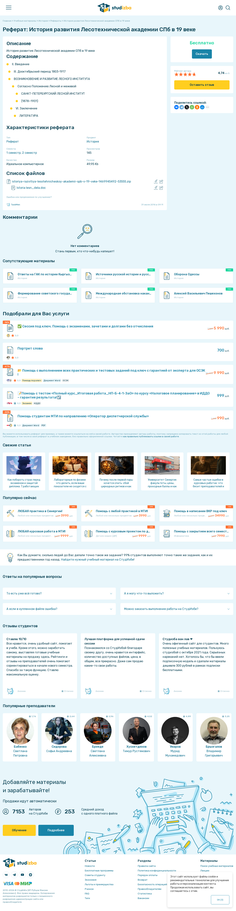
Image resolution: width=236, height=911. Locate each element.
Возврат (143, 879)
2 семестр (29, 153)
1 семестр (13, 153)
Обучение (19, 830)
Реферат (12, 141)
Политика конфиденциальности (157, 870)
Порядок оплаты (147, 875)
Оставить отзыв (202, 85)
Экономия (90, 879)
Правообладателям (149, 889)
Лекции (204, 870)
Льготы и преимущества (99, 884)
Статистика (145, 893)
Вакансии (143, 898)
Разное (89, 889)
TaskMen (13, 204)
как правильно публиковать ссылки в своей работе (151, 436)
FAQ (87, 893)
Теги (87, 898)
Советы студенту (95, 875)
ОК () (220, 899)
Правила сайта (147, 866)
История (93, 141)
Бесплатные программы (99, 870)
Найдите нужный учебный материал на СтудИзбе (97, 559)
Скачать (202, 54)
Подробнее (56, 830)
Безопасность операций (152, 884)
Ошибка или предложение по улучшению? (29, 197)
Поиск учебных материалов (216, 866)
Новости (90, 866)
